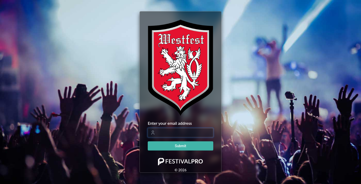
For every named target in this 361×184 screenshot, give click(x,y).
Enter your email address (170, 123)
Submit (180, 146)
